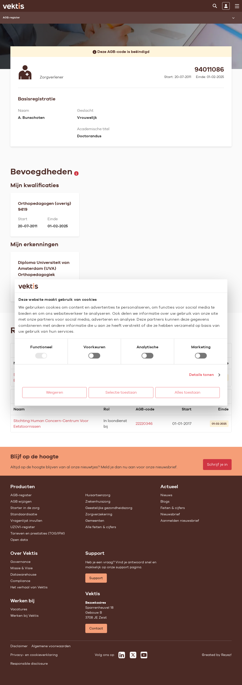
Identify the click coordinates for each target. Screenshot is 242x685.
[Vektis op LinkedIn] (121, 655)
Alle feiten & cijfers (100, 527)
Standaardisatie (23, 514)
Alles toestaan (187, 392)
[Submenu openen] (233, 18)
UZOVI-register (22, 527)
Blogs (164, 501)
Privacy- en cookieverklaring (34, 655)
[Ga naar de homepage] (13, 6)
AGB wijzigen (21, 501)
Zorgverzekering (98, 514)
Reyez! (226, 655)
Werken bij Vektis (24, 615)
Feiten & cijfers (172, 508)
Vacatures (18, 609)
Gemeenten (94, 520)
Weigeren (54, 392)
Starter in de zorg (24, 508)
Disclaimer (19, 646)
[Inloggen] (226, 6)
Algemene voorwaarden (51, 646)
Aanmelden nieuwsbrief (179, 520)
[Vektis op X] (133, 655)
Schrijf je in (217, 464)
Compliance (20, 581)
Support (96, 578)
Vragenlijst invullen (26, 520)
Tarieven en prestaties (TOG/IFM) (37, 533)
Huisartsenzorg (97, 495)
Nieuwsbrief (170, 514)
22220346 (144, 423)
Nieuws (166, 495)
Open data (19, 540)
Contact (96, 628)
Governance (20, 562)
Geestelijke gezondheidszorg (108, 508)
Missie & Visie (21, 568)
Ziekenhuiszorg (97, 501)
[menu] (237, 6)
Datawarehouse (23, 574)
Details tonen (201, 374)
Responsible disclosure (29, 663)
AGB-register (21, 495)
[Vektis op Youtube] (144, 655)
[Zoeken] (214, 5)
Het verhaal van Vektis (29, 587)
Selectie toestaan (121, 392)
